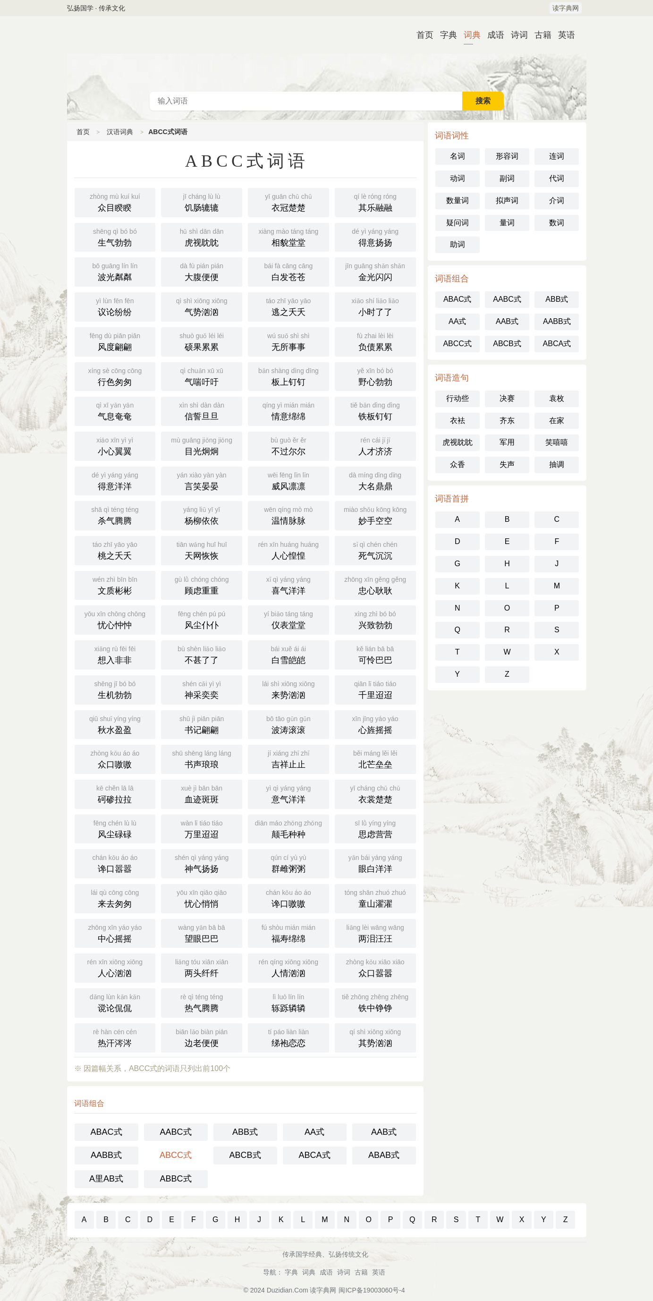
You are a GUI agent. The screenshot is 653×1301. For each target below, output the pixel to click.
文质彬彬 (115, 584)
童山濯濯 (375, 898)
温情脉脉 (288, 515)
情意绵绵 (288, 410)
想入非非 (115, 654)
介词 (556, 200)
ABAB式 (383, 1155)
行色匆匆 (115, 376)
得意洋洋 (115, 480)
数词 (556, 223)
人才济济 (375, 445)
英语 (563, 35)
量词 (507, 223)
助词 (457, 244)
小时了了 (375, 306)
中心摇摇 (115, 933)
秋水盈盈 (115, 724)
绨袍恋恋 (288, 1037)
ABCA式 (314, 1155)
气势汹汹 (201, 306)
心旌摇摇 (375, 724)
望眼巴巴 (201, 933)
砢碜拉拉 (115, 793)
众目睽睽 (115, 202)
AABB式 (106, 1155)
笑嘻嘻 (556, 442)
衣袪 (457, 421)
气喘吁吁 (201, 376)
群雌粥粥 (288, 863)
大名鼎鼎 (375, 480)
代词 (556, 178)
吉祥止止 (288, 758)
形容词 (507, 156)
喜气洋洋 (288, 584)
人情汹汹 (288, 967)
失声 (507, 464)
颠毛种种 (288, 828)
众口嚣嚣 (375, 967)
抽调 (556, 464)
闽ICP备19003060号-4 (372, 1290)
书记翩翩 (201, 724)
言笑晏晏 (201, 480)
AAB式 (384, 1132)
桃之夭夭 (115, 550)
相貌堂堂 (288, 236)
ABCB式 (245, 1155)
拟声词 (507, 200)
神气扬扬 (201, 863)
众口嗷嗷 (115, 758)
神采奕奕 (201, 689)
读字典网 (565, 8)
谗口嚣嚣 (115, 863)
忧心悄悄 (201, 898)
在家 (556, 421)
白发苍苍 (288, 271)
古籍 (539, 35)
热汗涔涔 (115, 1037)
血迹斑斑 (201, 793)
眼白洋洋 (375, 863)
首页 (421, 35)
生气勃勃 (115, 236)
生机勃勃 (115, 689)
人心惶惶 (288, 550)
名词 (457, 156)
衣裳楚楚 (375, 793)
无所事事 (288, 341)
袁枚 (556, 398)
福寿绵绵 (288, 933)
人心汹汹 (115, 967)
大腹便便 (201, 271)
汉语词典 (326, 54)
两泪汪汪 (375, 933)
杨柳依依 (201, 515)
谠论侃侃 (115, 1002)
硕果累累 (201, 341)
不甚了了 (201, 654)
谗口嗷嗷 (288, 898)
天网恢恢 (201, 550)
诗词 (515, 35)
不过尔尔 (288, 445)
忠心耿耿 (375, 584)
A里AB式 (106, 1178)
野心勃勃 (375, 376)
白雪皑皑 (288, 654)
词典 (468, 35)
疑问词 (457, 223)
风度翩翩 (115, 341)
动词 (457, 178)
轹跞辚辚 (288, 1002)
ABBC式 (175, 1178)
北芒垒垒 (375, 758)
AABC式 (175, 1132)
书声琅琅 (201, 758)
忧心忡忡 (115, 619)
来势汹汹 (288, 689)
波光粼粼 (115, 271)
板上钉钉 (288, 376)
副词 (507, 178)
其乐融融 (375, 202)
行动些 (457, 398)
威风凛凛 (288, 480)
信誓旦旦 (201, 410)
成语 (492, 35)
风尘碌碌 (115, 828)
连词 (556, 156)
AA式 (314, 1132)
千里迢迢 (375, 689)
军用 (507, 442)
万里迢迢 (201, 828)
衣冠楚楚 (288, 202)
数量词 (457, 200)
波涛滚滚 (288, 724)
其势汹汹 (375, 1037)
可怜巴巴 (375, 654)
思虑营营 (375, 828)
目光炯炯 (201, 445)
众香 (457, 464)
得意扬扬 (375, 236)
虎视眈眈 (201, 236)
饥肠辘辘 (201, 202)
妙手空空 (375, 515)
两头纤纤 (201, 967)
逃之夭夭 (288, 306)
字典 (444, 35)
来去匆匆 (115, 898)
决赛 (507, 398)
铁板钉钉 (375, 410)
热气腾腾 (201, 1002)
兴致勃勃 (375, 619)
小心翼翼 (115, 445)
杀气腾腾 (115, 515)
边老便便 (201, 1037)
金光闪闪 (375, 271)
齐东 (507, 421)
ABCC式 (176, 1155)
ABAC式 (106, 1132)
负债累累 (375, 341)
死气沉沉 (375, 550)
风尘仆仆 (201, 619)
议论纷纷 (115, 306)
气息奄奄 (115, 410)
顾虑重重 (201, 584)
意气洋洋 (288, 793)
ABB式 (245, 1132)
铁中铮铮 (375, 1002)
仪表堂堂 (288, 619)
